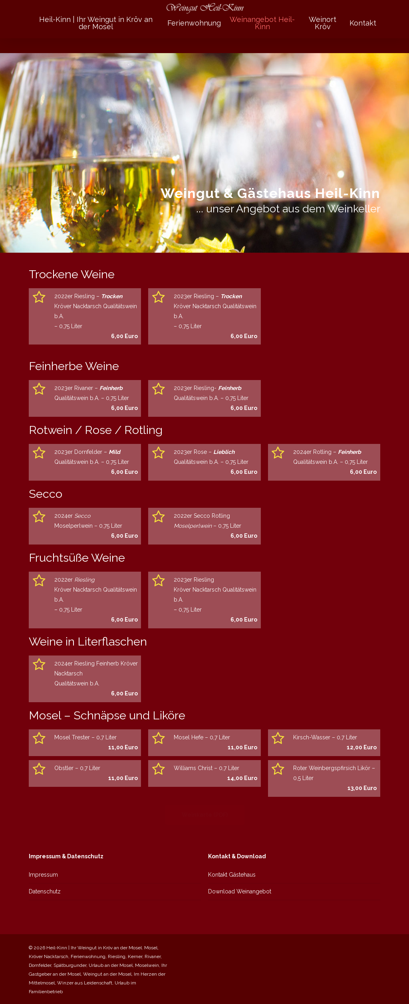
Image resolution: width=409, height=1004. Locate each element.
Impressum (43, 874)
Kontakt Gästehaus (232, 874)
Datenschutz (45, 891)
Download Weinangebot (239, 891)
